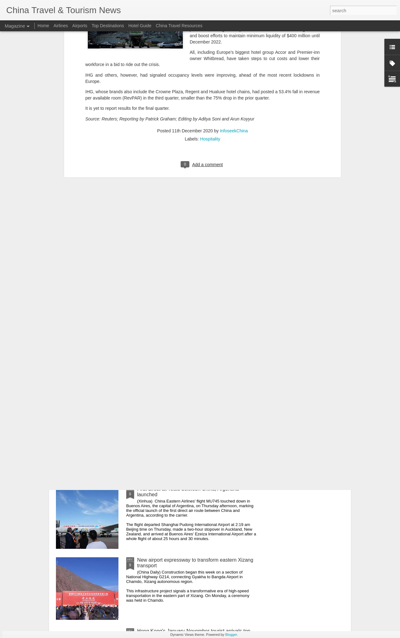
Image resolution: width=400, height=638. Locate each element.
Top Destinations (108, 25)
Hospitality (210, 65)
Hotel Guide (140, 25)
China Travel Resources (179, 25)
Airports (79, 25)
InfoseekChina (234, 57)
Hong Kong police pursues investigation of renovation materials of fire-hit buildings (196, 420)
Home (43, 25)
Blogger (231, 634)
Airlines (60, 25)
